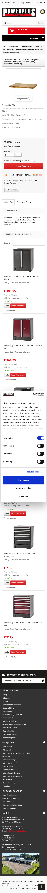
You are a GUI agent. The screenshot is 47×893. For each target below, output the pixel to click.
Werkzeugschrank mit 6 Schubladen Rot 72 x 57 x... (23, 624)
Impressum (7, 711)
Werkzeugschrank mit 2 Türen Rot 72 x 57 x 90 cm (23, 347)
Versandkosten (14, 146)
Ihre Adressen (8, 802)
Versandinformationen (12, 704)
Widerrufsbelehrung (11, 721)
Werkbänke (7, 746)
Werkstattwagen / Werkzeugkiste (16, 753)
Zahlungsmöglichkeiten (12, 714)
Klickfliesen (7, 779)
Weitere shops (31, 3)
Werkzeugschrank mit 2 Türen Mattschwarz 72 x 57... (22, 277)
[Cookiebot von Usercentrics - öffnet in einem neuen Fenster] (33, 394)
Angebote (7, 786)
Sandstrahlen (8, 766)
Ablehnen (23, 496)
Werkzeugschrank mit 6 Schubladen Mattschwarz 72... (19, 554)
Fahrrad (6, 756)
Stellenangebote (9, 737)
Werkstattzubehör (10, 763)
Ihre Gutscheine (9, 808)
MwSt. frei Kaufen (10, 728)
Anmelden (39, 3)
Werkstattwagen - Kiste (12, 776)
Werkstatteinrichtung (11, 773)
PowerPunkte (10, 183)
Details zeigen (33, 472)
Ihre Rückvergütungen (12, 798)
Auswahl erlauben (23, 488)
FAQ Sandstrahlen (10, 734)
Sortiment (37, 38)
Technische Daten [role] (24, 202)
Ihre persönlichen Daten (12, 805)
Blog (22, 3)
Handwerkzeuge (9, 760)
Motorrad (7, 750)
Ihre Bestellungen (10, 795)
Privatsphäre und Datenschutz (15, 724)
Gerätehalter (8, 770)
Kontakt (8, 3)
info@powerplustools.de (17, 831)
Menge (7, 151)
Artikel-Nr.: (6, 105)
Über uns (16, 3)
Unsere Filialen (9, 708)
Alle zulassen (23, 480)
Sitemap (30, 881)
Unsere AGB (8, 718)
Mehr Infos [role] (8, 202)
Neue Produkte (9, 783)
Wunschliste (12, 190)
